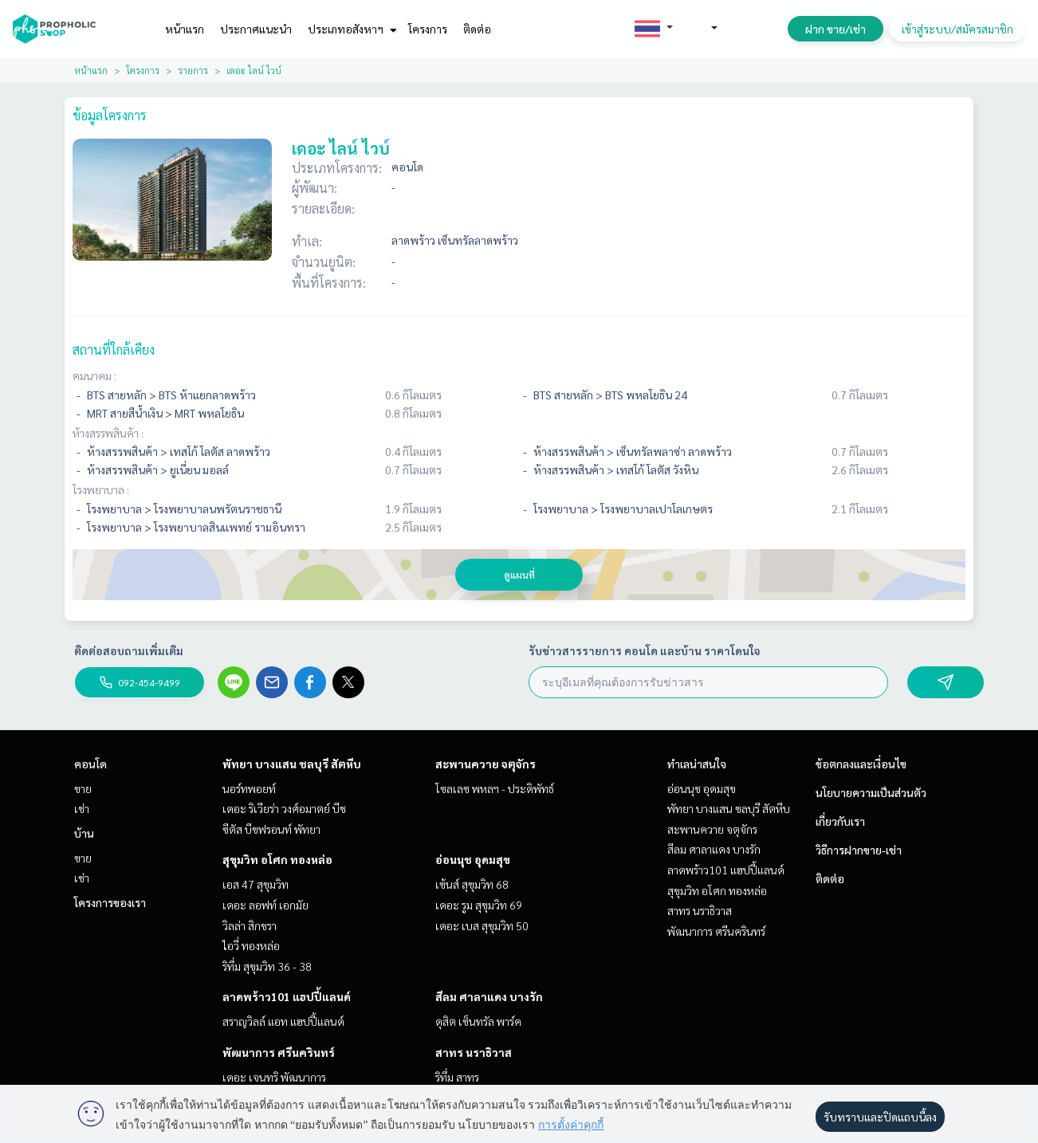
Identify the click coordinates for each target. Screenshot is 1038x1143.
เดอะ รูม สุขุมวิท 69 (478, 905)
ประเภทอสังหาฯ (350, 29)
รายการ (193, 70)
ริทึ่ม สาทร (457, 1077)
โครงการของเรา (110, 902)
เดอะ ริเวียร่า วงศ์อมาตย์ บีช (284, 808)
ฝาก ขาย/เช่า (835, 29)
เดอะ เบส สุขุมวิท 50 (482, 925)
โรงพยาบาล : (101, 489)
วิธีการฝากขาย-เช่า (859, 850)
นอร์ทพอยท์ (249, 788)
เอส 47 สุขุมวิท (255, 884)
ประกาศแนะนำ (256, 29)
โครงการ (427, 29)
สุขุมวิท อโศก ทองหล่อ (277, 859)
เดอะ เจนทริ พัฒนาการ (274, 1077)
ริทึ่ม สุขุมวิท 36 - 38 (267, 966)
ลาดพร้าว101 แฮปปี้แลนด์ (286, 996)
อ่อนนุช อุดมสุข (472, 859)
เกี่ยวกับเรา (840, 821)
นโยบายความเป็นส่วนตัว (871, 792)
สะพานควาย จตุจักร (485, 763)
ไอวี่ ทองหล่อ (251, 945)
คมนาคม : (94, 375)
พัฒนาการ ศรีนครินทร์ (278, 1052)
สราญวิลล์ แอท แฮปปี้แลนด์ (283, 1021)
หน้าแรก (184, 29)
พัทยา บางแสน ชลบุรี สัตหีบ (291, 763)
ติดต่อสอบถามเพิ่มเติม (128, 650)
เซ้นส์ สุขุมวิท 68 (472, 884)
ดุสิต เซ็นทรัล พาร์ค (478, 1021)
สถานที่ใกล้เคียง (114, 349)
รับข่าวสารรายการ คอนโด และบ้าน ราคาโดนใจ (645, 650)
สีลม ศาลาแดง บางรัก (489, 996)
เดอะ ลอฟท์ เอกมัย (265, 905)
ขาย (83, 788)
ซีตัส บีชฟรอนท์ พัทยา (271, 829)
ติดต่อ (477, 29)
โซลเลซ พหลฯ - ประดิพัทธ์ (494, 788)
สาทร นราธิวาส (473, 1052)
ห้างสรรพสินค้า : (108, 433)
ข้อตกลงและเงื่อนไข (861, 763)
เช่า (81, 808)
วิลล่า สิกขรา (249, 925)
